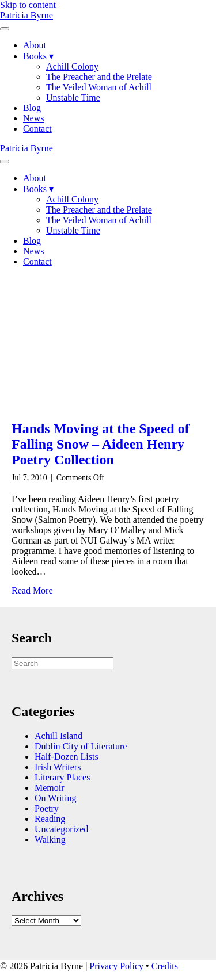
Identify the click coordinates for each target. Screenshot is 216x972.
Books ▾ (38, 56)
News (33, 118)
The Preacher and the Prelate (99, 77)
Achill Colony (72, 66)
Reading (50, 819)
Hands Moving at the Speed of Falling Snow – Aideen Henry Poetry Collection (101, 444)
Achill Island (58, 736)
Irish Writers (58, 767)
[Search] (62, 663)
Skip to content (28, 5)
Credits (164, 966)
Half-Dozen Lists (66, 756)
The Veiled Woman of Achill (98, 87)
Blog (32, 108)
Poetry (47, 808)
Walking (50, 839)
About (34, 45)
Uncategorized (61, 829)
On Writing (55, 798)
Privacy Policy (116, 966)
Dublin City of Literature (81, 746)
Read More (32, 590)
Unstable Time (73, 97)
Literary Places (62, 777)
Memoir (50, 788)
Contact (37, 128)
